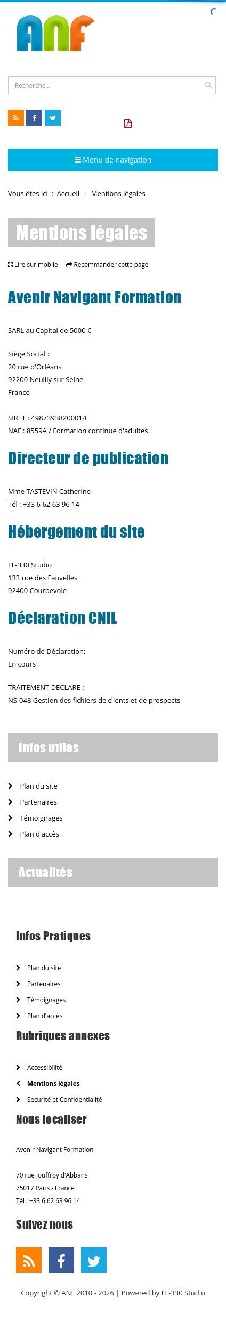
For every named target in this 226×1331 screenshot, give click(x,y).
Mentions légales (47, 1083)
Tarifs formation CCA (173, 123)
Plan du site (33, 786)
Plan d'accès (33, 834)
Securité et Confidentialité (59, 1099)
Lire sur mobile (36, 264)
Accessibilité (39, 1067)
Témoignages (35, 818)
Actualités (45, 872)
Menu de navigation (113, 160)
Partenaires (32, 802)
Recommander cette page (111, 264)
